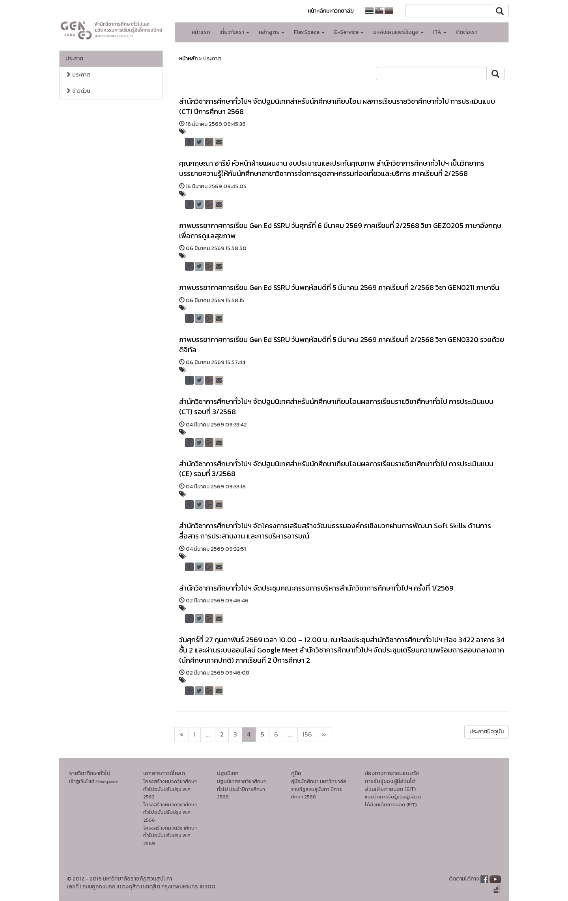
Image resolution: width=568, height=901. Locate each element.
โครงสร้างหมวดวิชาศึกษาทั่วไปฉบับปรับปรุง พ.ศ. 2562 (170, 789)
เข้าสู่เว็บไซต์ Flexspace (93, 781)
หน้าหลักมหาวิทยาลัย (331, 11)
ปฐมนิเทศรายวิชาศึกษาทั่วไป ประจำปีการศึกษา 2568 (241, 789)
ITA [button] (440, 32)
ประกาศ (74, 58)
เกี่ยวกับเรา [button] (234, 32)
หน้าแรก (201, 32)
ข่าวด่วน (77, 91)
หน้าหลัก (188, 58)
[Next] (181, 734)
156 (307, 734)
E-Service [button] (349, 32)
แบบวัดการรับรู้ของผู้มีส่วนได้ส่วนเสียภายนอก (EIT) (393, 800)
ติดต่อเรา (466, 32)
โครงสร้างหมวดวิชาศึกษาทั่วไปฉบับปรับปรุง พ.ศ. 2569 (170, 835)
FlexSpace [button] (309, 32)
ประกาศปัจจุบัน (486, 731)
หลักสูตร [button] (271, 32)
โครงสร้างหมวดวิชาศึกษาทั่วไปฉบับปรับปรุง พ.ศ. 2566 (170, 812)
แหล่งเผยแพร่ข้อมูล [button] (398, 32)
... (208, 734)
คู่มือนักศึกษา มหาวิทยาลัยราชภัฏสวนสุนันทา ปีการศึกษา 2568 (318, 789)
